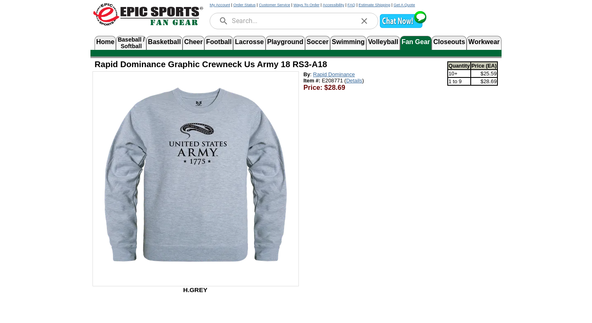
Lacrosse (249, 41)
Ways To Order (306, 4)
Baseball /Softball (131, 42)
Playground (285, 41)
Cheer (193, 41)
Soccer (317, 41)
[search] (223, 21)
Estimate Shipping (374, 4)
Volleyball (383, 41)
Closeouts (449, 41)
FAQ (351, 4)
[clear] (364, 21)
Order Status (244, 4)
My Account (220, 4)
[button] (402, 27)
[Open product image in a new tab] (195, 175)
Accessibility (333, 4)
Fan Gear (416, 41)
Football (218, 41)
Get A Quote (404, 4)
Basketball (164, 41)
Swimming (348, 41)
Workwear (484, 41)
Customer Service (274, 4)
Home (105, 41)
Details (354, 80)
